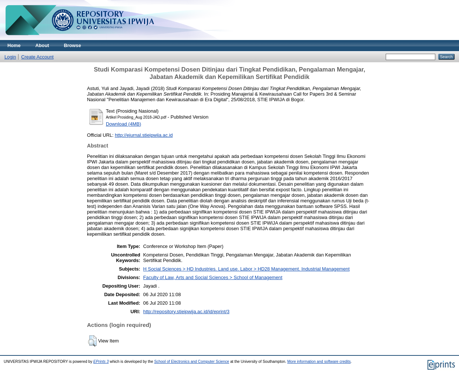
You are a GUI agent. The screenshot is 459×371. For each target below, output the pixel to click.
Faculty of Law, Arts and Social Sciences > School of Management (212, 277)
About (42, 45)
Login (10, 57)
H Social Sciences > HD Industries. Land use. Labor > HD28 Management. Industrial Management (246, 269)
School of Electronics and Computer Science (192, 362)
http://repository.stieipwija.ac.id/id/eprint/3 (186, 311)
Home (14, 45)
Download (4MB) (123, 124)
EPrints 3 (101, 362)
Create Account (37, 57)
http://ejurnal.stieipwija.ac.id (144, 135)
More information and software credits (319, 362)
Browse (72, 45)
